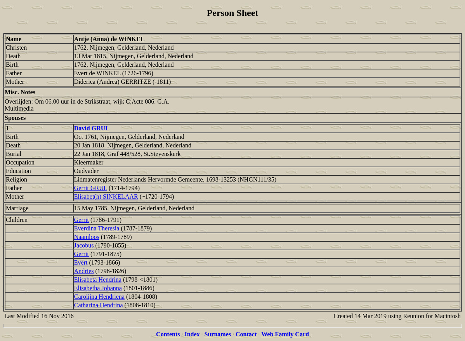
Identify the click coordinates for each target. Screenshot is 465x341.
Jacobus (84, 245)
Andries (84, 271)
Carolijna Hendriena (99, 296)
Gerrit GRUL (90, 188)
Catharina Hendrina (98, 305)
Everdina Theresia (97, 228)
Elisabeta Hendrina (97, 279)
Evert (81, 262)
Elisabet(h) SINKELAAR (106, 196)
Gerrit (81, 219)
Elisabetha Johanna (98, 288)
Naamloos (86, 237)
